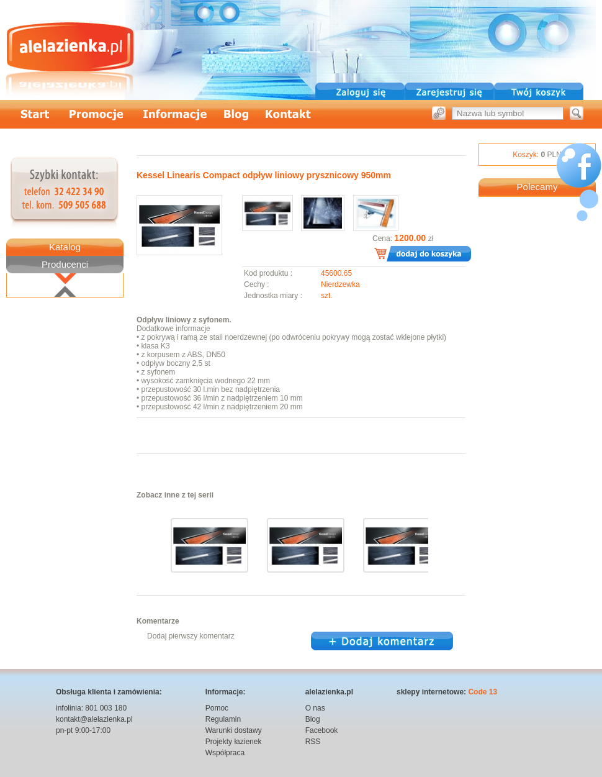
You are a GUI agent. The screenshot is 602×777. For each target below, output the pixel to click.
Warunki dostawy (233, 730)
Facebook (321, 730)
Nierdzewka (340, 284)
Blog (312, 719)
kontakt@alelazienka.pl (94, 719)
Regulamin (223, 719)
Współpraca (225, 752)
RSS (313, 741)
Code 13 (482, 692)
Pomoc (216, 708)
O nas (315, 708)
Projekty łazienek (233, 741)
